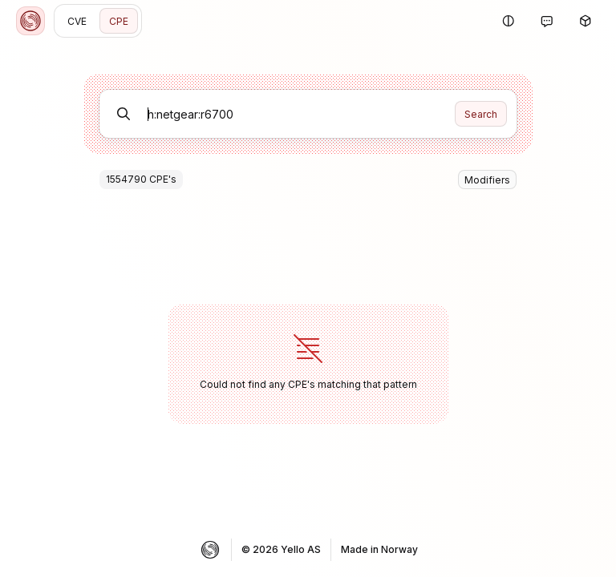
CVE (77, 21)
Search (480, 114)
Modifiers (487, 180)
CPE (118, 21)
